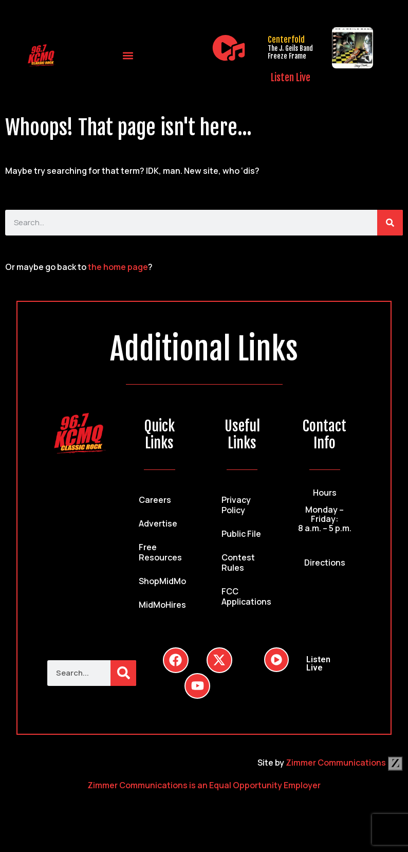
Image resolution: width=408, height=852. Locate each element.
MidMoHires (162, 604)
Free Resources (160, 552)
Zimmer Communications (344, 762)
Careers (155, 499)
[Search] (390, 222)
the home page (118, 267)
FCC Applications (246, 596)
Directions (324, 562)
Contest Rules (238, 562)
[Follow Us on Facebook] (176, 660)
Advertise (158, 523)
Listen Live (290, 77)
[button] (128, 55)
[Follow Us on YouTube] (197, 686)
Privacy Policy (236, 505)
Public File (241, 533)
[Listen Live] (228, 47)
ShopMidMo (162, 581)
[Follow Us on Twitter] (219, 660)
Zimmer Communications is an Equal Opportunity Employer (204, 785)
